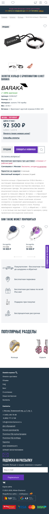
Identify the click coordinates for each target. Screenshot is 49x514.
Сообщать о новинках (26, 149)
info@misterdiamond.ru (12, 422)
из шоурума (41, 167)
